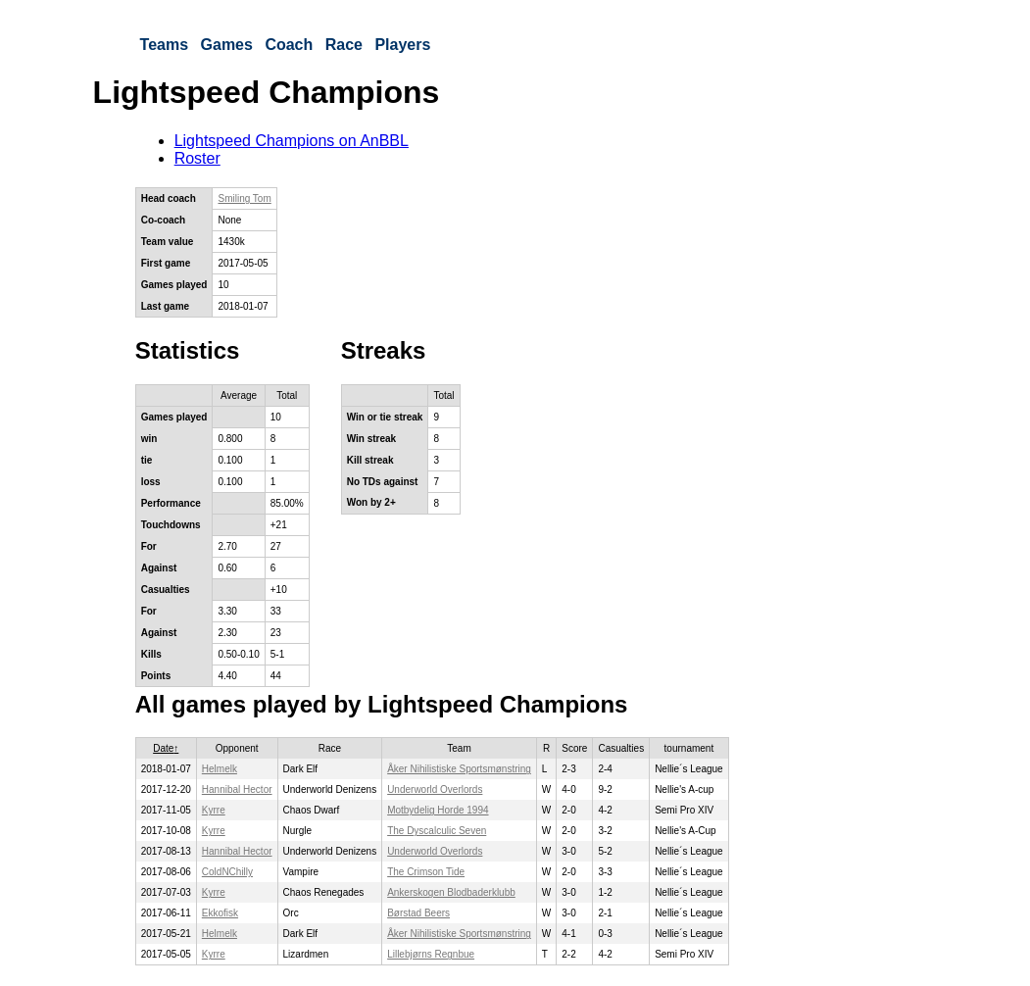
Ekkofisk (220, 913)
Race (344, 44)
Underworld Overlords (434, 789)
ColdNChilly (227, 871)
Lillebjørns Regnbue (430, 954)
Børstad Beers (418, 913)
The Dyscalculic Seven (436, 830)
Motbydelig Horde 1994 (437, 810)
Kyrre (213, 810)
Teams (164, 44)
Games (227, 44)
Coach (289, 44)
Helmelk (219, 769)
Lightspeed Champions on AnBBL (291, 140)
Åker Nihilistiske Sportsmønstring (459, 769)
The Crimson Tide (426, 871)
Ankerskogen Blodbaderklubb (451, 892)
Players (402, 44)
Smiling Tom (244, 198)
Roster (197, 158)
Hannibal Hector (237, 789)
